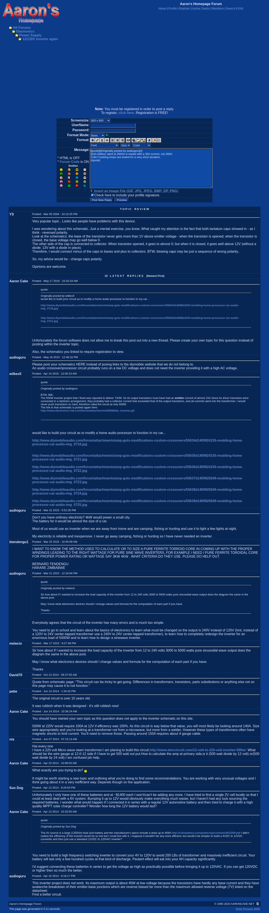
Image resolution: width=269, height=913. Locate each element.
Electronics (25, 31)
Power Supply (30, 35)
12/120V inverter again (40, 39)
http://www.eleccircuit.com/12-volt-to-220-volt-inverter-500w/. (198, 750)
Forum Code (69, 162)
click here (126, 113)
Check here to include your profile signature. (127, 195)
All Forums (22, 27)
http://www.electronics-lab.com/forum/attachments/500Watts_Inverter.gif (87, 410)
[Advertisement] (134, 74)
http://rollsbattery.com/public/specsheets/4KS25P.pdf (206, 832)
